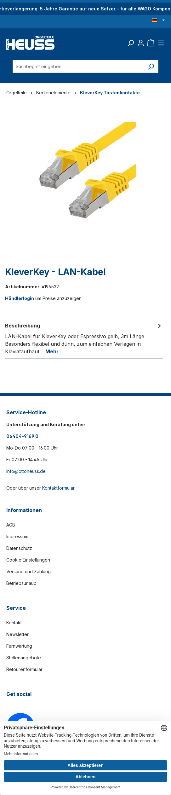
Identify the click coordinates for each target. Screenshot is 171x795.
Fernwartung (19, 646)
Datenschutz (19, 548)
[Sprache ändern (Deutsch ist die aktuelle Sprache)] (158, 20)
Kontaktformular (58, 488)
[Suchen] (130, 43)
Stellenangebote (23, 657)
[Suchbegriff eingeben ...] (78, 66)
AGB (10, 524)
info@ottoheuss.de (26, 471)
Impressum (17, 536)
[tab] (84, 338)
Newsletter (17, 634)
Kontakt (14, 622)
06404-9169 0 (22, 436)
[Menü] (161, 43)
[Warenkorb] (151, 43)
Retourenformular (24, 669)
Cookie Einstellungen (28, 559)
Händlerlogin (19, 298)
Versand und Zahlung (28, 571)
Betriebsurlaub (21, 583)
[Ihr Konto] (141, 43)
